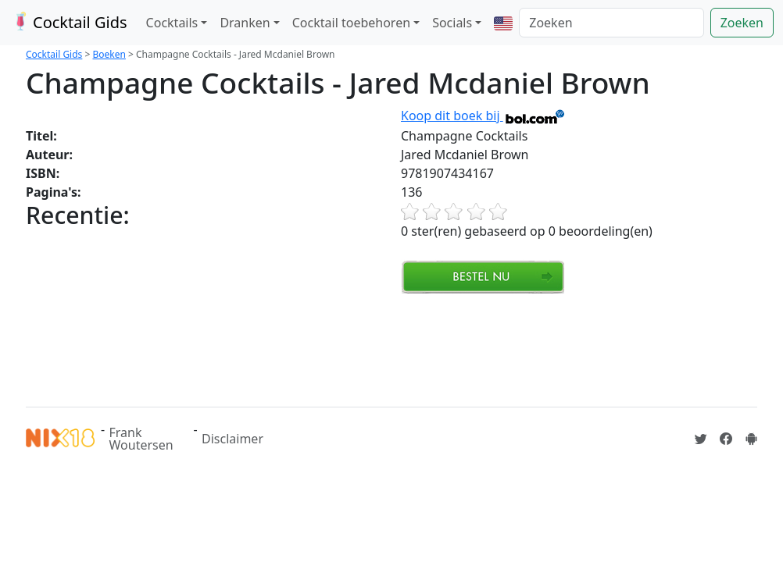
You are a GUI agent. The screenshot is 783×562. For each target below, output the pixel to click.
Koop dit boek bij (483, 115)
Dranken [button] (245, 22)
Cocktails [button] (172, 22)
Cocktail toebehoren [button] (351, 22)
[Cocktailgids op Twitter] (701, 438)
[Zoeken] (611, 22)
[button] (503, 22)
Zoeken (741, 22)
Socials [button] (452, 22)
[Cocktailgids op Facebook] (726, 438)
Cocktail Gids (68, 22)
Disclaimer (232, 438)
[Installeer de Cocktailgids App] (751, 438)
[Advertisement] (310, 348)
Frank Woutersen (141, 438)
